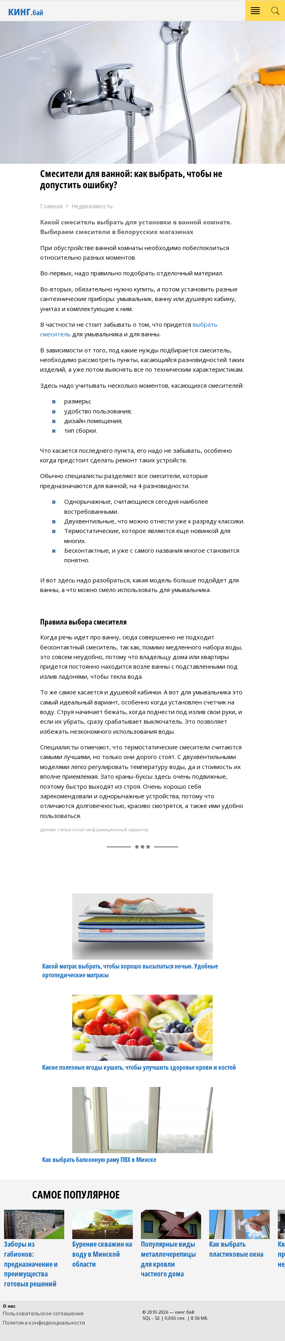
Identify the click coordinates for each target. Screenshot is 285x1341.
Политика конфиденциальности (44, 1322)
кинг (25, 10)
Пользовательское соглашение (43, 1313)
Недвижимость (92, 206)
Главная (51, 206)
